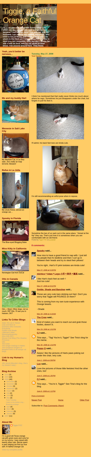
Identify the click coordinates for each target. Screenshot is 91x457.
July (8, 393)
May (8, 398)
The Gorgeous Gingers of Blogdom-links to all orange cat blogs (14, 349)
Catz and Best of (8, 325)
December (11, 381)
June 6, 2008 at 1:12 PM (46, 391)
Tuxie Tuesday (11, 400)
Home (60, 400)
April (8, 407)
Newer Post (37, 400)
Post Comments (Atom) (53, 406)
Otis (3, 342)
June (9, 395)
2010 (7, 374)
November (11, 384)
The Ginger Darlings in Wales (13, 346)
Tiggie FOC (17, 425)
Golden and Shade (9, 330)
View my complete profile (12, 450)
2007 (7, 416)
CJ (38, 333)
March (9, 409)
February (10, 411)
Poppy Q (41, 348)
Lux (39, 364)
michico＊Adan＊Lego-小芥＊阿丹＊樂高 (57, 274)
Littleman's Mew (8, 332)
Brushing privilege (12, 404)
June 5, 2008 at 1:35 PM (46, 376)
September (11, 388)
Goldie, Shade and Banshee (51, 289)
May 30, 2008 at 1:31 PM (46, 345)
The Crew (42, 317)
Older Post (84, 400)
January (10, 414)
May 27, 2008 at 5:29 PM (46, 270)
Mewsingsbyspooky (9, 334)
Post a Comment (38, 396)
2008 (7, 379)
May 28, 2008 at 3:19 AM (46, 314)
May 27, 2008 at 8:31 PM (46, 286)
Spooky (41, 251)
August (9, 391)
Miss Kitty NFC (8, 336)
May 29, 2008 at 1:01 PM (46, 329)
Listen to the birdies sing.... (15, 402)
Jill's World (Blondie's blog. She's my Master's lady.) (15, 364)
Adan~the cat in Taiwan (11, 323)
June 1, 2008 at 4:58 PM (46, 360)
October (10, 386)
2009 (7, 377)
